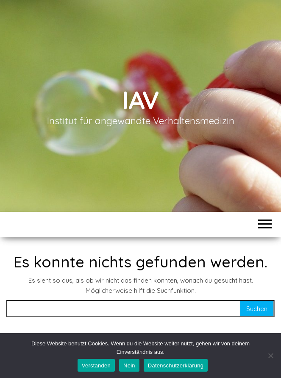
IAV (140, 100)
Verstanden (96, 365)
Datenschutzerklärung (175, 365)
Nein (129, 365)
